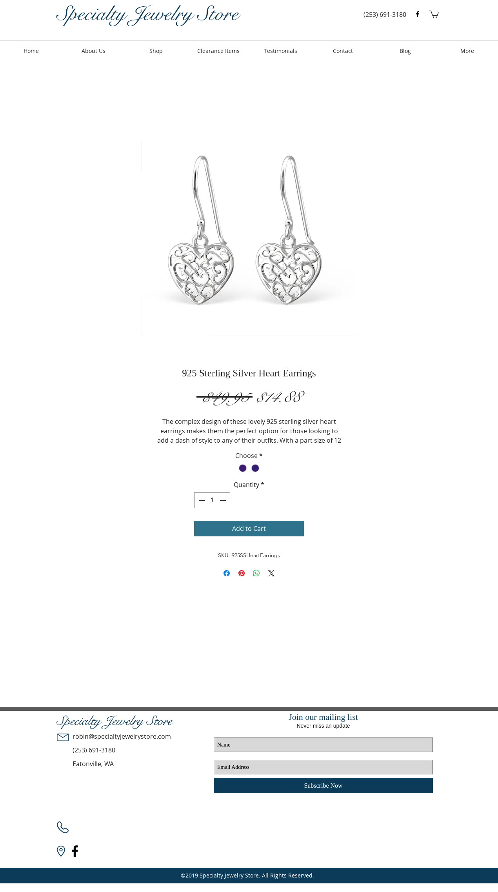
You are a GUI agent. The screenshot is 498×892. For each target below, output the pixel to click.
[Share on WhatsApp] (256, 573)
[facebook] (418, 14)
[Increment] (223, 500)
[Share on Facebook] (226, 573)
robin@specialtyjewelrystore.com (122, 736)
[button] (434, 14)
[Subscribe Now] (323, 785)
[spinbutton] (212, 500)
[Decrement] (200, 500)
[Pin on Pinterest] (241, 573)
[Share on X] (271, 573)
